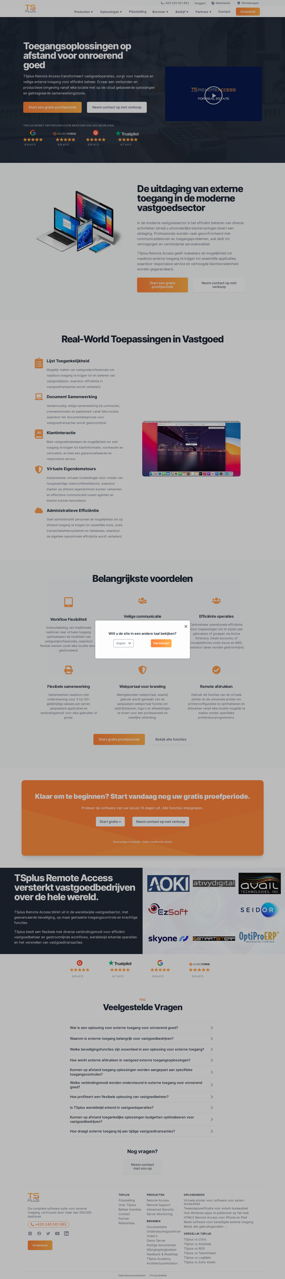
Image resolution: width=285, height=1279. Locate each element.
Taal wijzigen (161, 643)
